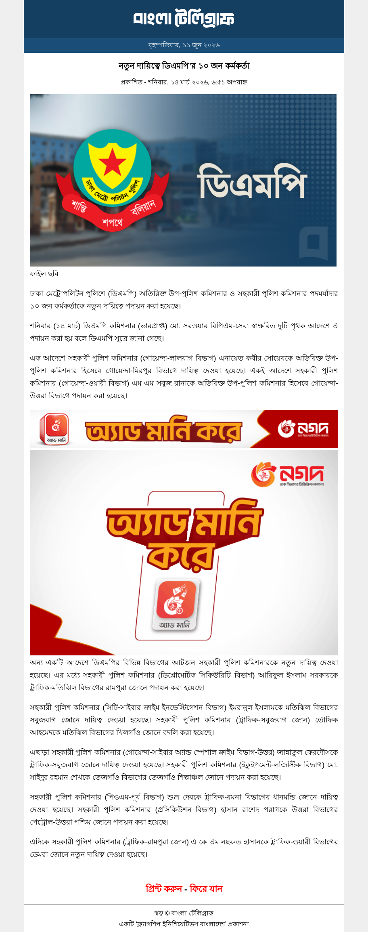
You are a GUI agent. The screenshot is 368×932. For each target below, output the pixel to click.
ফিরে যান (206, 889)
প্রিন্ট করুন (164, 889)
